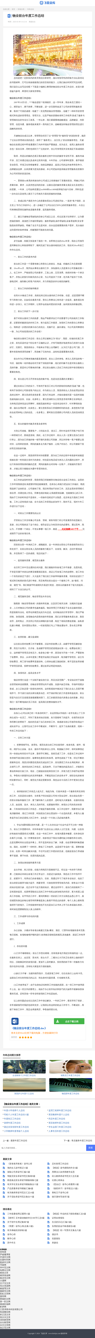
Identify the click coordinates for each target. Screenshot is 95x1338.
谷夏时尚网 (5, 1260)
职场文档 (21, 9)
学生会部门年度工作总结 (60, 1127)
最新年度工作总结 (19, 1140)
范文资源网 (5, 1286)
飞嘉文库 (44, 1333)
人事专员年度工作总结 (59, 1131)
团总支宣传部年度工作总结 (16, 1127)
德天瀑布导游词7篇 (61, 1197)
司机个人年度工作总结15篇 (16, 1114)
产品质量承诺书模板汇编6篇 (20, 1188)
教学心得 (11, 1238)
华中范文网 (5, 1267)
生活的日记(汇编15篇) (62, 1222)
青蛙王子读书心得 (60, 1192)
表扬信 (55, 1243)
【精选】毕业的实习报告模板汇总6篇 (69, 1214)
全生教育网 (5, 1322)
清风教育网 (5, 1320)
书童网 (3, 1265)
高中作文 (11, 1243)
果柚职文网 (5, 1299)
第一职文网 (5, 1301)
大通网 (3, 1281)
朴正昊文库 (5, 1315)
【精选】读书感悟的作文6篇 (65, 1168)
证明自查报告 (58, 1218)
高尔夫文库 (5, 1317)
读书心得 (11, 1234)
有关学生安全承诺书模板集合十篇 (22, 1184)
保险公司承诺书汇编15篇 (18, 1172)
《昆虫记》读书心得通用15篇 (65, 1184)
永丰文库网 (5, 1325)
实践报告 (56, 1238)
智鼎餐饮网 (5, 1312)
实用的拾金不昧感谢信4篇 (64, 1226)
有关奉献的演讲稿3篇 (17, 1230)
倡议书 (55, 1234)
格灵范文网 (5, 1278)
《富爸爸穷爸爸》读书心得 (19, 1164)
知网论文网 (5, 1270)
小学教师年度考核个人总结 (16, 1131)
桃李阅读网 (5, 1275)
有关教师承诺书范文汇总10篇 (20, 1192)
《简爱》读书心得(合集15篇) (20, 1226)
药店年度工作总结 (57, 1119)
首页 (13, 9)
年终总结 (30, 9)
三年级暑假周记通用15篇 (18, 1214)
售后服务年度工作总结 (81, 1140)
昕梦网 (3, 1307)
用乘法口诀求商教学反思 (63, 1172)
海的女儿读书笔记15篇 (17, 1168)
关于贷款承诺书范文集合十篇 (20, 1197)
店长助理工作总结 (60, 1164)
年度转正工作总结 (12, 1119)
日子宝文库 (5, 1283)
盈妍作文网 (5, 1262)
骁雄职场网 (5, 1304)
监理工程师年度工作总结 (60, 1110)
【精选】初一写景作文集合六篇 (66, 1230)
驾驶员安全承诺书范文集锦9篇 (21, 1176)
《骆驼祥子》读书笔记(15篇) (65, 1188)
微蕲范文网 (5, 1291)
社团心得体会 (58, 1180)
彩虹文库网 (5, 1294)
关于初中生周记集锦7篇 (18, 1222)
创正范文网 (5, 1328)
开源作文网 (5, 1257)
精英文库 (4, 1273)
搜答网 (3, 1296)
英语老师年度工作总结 (59, 1123)
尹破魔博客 (5, 1254)
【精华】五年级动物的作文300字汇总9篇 (25, 1218)
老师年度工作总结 (12, 1123)
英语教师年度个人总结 (59, 1114)
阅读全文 (32, 22)
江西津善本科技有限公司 (11, 1309)
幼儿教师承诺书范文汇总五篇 (65, 1176)
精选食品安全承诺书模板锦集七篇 (22, 1180)
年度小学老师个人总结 (14, 1110)
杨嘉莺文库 (5, 1288)
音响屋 (3, 1252)
